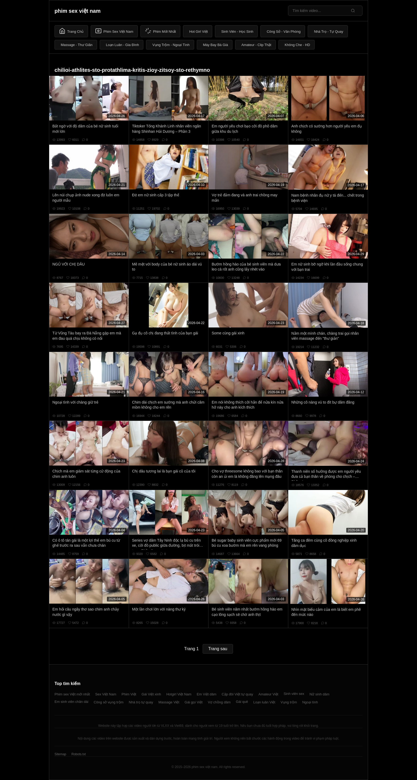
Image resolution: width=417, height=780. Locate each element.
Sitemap (60, 754)
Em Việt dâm (206, 694)
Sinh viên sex (293, 694)
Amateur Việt (268, 694)
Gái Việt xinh (151, 694)
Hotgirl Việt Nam (178, 694)
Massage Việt (169, 702)
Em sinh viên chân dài (71, 702)
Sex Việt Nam (105, 694)
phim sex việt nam (78, 11)
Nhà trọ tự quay (141, 702)
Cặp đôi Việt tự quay (237, 694)
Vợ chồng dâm (219, 702)
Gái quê (242, 702)
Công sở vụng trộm (108, 702)
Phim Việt (129, 694)
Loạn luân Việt (264, 702)
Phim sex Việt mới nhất (72, 694)
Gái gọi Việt (194, 702)
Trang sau (217, 648)
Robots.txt (78, 754)
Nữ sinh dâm (320, 694)
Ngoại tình (310, 702)
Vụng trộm (289, 702)
